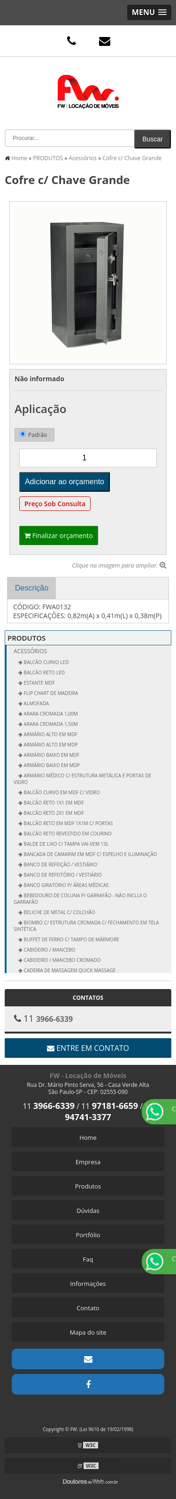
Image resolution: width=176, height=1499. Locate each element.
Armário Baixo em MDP (51, 765)
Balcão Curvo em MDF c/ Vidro (61, 792)
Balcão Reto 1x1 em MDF (53, 802)
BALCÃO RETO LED (44, 672)
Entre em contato (88, 1048)
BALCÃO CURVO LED (46, 662)
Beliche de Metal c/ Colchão (59, 912)
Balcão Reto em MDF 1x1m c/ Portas (68, 823)
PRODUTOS (27, 637)
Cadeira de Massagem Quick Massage (69, 970)
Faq (88, 1259)
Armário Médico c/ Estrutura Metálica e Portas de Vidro (82, 778)
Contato (88, 1308)
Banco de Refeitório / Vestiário (62, 874)
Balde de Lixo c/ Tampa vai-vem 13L (65, 844)
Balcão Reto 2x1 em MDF (53, 813)
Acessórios (30, 651)
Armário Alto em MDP (50, 744)
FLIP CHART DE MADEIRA (50, 693)
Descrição (31, 588)
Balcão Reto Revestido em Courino (67, 833)
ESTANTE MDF (39, 682)
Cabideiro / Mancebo (49, 949)
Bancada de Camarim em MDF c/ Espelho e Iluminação (90, 854)
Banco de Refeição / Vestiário (60, 864)
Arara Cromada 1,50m (50, 724)
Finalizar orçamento (58, 535)
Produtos (88, 1186)
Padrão (33, 435)
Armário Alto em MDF (50, 734)
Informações (88, 1283)
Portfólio (88, 1235)
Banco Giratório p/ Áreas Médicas (66, 885)
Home (88, 1137)
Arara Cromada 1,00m (50, 713)
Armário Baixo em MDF (51, 755)
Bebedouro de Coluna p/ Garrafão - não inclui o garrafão (80, 898)
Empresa (88, 1162)
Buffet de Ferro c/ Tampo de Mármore (71, 939)
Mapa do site (87, 1332)
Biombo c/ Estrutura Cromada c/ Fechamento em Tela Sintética (86, 925)
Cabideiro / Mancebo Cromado (61, 960)
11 (49, 1106)
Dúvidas (88, 1210)
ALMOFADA (36, 703)
